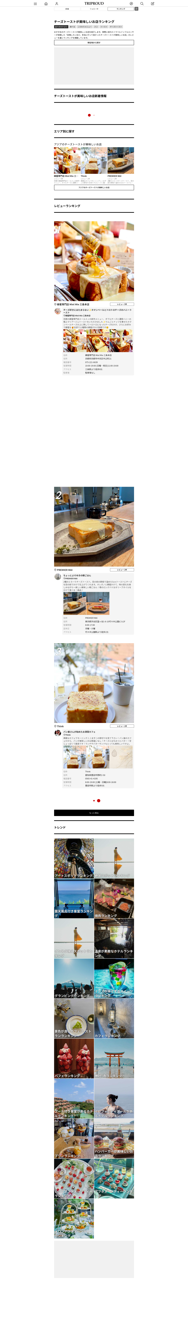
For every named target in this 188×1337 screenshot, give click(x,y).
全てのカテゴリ (61, 26)
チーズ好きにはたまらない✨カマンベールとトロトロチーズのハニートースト (98, 312)
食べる (72, 26)
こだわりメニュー (85, 26)
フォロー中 (94, 9)
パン (96, 26)
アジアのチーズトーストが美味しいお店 (93, 187)
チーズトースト (116, 26)
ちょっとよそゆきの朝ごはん (98, 577)
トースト (103, 26)
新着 (67, 9)
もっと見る (94, 813)
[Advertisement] (94, 66)
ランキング (121, 9)
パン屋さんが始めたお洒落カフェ (98, 733)
